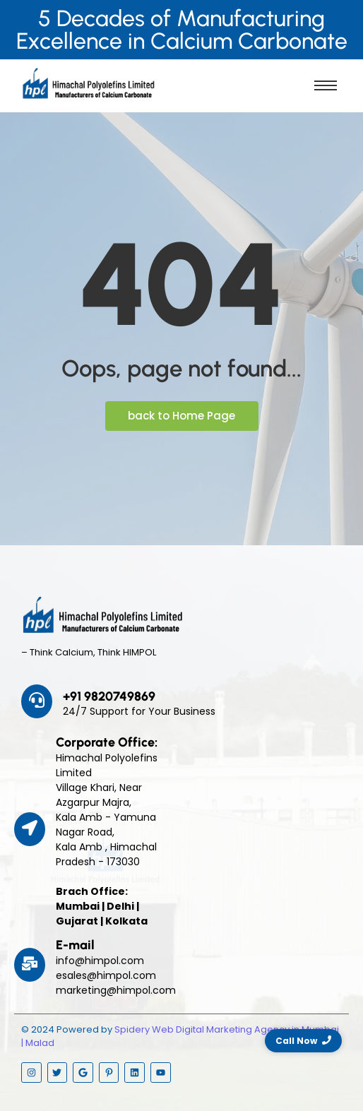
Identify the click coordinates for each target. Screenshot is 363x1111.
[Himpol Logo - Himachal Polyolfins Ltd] (88, 83)
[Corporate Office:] (29, 829)
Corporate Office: (106, 742)
